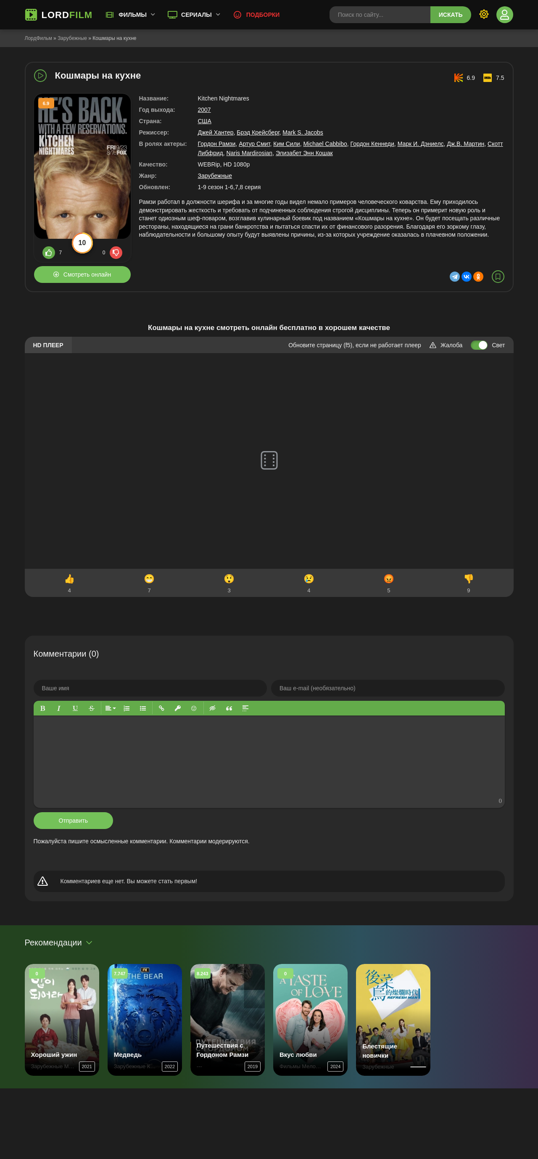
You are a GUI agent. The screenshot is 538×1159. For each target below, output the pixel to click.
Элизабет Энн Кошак (304, 153)
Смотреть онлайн (87, 274)
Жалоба (446, 345)
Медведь (128, 1054)
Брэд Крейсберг (258, 132)
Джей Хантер (216, 132)
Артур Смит (254, 143)
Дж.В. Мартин (465, 143)
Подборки (263, 14)
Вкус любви (298, 1054)
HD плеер (48, 345)
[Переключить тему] (483, 14)
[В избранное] (498, 276)
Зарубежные (72, 38)
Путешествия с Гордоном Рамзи (222, 1050)
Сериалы (196, 14)
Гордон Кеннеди (372, 143)
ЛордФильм (38, 38)
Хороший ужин (54, 1054)
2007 (204, 109)
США (204, 121)
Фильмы (133, 14)
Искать (451, 14)
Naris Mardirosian (249, 153)
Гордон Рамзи (217, 143)
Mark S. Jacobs (302, 132)
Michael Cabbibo (325, 143)
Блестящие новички (379, 1051)
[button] (42, 708)
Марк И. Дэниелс (421, 143)
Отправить (73, 820)
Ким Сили (286, 143)
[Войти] (504, 14)
